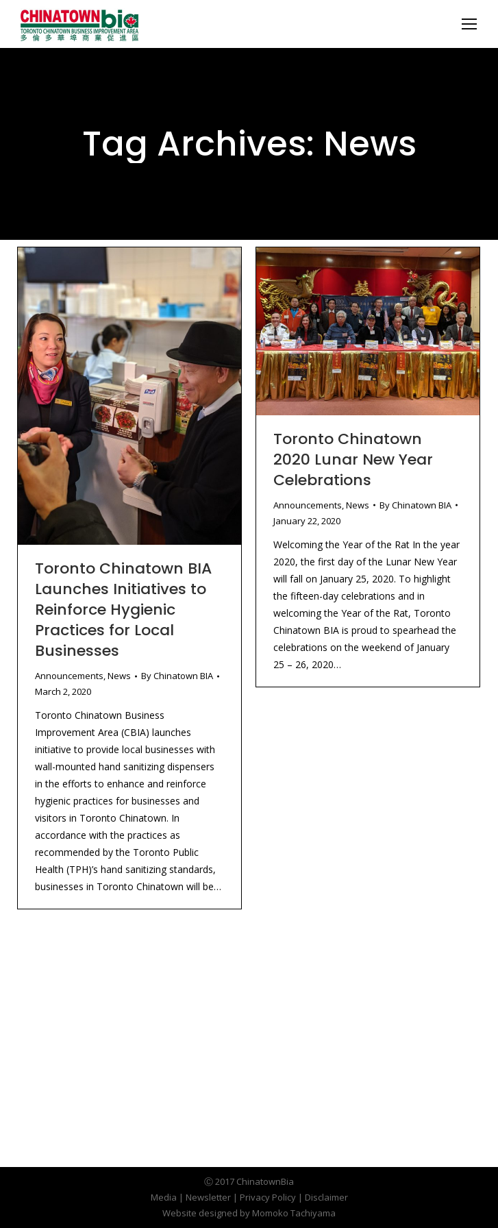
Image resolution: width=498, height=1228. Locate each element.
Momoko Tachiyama (294, 1213)
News (119, 676)
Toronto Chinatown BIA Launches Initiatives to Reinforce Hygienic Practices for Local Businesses (123, 609)
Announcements (69, 676)
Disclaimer (326, 1197)
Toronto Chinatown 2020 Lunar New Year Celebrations (353, 459)
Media (164, 1197)
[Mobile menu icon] (469, 24)
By (177, 676)
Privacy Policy (268, 1197)
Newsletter (208, 1197)
